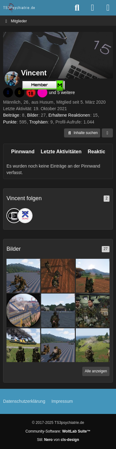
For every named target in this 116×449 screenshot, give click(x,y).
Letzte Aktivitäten (61, 151)
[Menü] (108, 8)
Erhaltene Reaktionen (69, 115)
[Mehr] (107, 133)
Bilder (32, 115)
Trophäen (38, 121)
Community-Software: (57, 431)
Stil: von (58, 440)
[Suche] (77, 8)
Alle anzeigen (96, 371)
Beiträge (11, 115)
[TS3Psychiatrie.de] (19, 8)
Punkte (10, 121)
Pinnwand (23, 151)
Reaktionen (101, 151)
